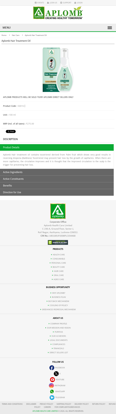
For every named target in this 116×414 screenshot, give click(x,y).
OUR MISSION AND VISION (58, 328)
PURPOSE (58, 332)
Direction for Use (12, 192)
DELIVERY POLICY (82, 404)
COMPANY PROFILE (58, 324)
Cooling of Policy (58, 305)
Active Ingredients (12, 172)
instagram (57, 385)
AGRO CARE (58, 279)
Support (65, 3)
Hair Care (15, 35)
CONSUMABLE (58, 259)
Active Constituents (13, 178)
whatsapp (57, 391)
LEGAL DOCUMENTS (58, 340)
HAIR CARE (58, 271)
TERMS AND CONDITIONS (12, 404)
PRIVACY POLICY (46, 404)
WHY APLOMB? (58, 293)
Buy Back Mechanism (58, 301)
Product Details (11, 147)
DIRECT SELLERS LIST (58, 352)
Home (4, 35)
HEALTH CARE (58, 255)
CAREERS (47, 407)
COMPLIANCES (58, 344)
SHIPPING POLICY (64, 404)
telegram (57, 397)
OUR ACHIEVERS (58, 336)
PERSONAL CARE (58, 263)
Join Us (52, 3)
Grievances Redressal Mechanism (58, 309)
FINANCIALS (58, 348)
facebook (57, 368)
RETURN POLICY (98, 404)
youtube (57, 379)
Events (39, 3)
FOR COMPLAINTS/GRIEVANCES (67, 407)
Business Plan (58, 297)
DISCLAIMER (31, 404)
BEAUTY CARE (58, 267)
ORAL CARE (58, 275)
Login (78, 3)
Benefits (7, 185)
